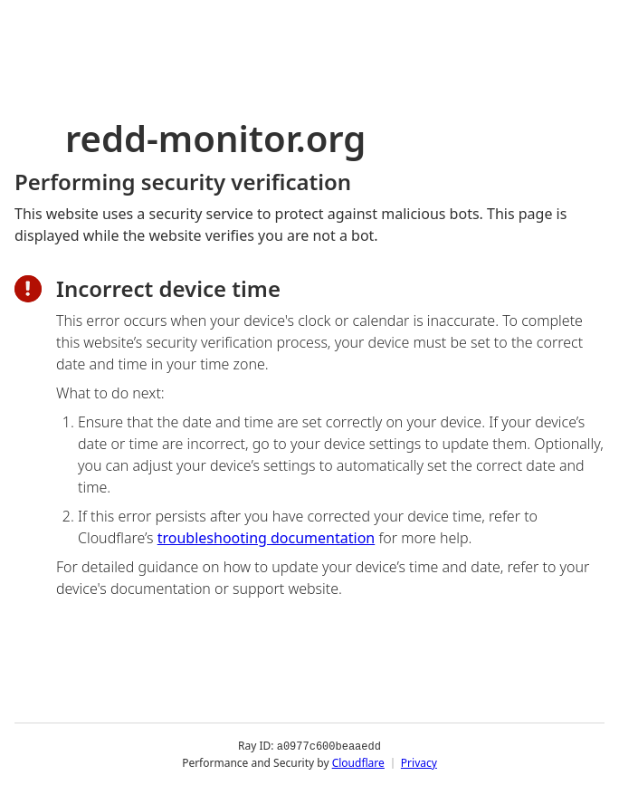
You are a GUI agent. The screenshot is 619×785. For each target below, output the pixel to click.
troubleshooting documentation (266, 538)
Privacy (419, 762)
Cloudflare (358, 762)
